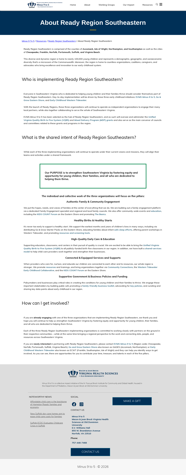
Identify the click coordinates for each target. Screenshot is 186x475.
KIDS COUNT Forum (47, 214)
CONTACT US (90, 452)
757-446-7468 (79, 443)
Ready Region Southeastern (62, 41)
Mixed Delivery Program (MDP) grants (93, 120)
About (87, 5)
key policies (136, 286)
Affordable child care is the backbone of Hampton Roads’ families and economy (48, 405)
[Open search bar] (156, 4)
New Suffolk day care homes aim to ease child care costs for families (47, 415)
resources (51, 267)
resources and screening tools (74, 233)
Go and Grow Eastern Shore (83, 347)
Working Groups (107, 5)
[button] (160, 5)
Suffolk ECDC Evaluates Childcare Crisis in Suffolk (46, 424)
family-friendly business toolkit (98, 286)
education (156, 211)
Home (73, 5)
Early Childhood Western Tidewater (68, 100)
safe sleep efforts (123, 230)
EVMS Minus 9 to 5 (145, 97)
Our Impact (128, 5)
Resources (147, 5)
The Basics (100, 214)
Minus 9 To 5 (28, 41)
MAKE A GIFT (132, 401)
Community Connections (120, 267)
